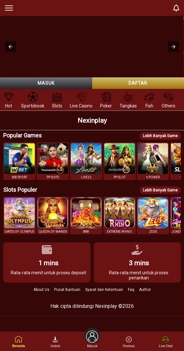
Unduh (55, 342)
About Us (41, 289)
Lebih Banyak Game (160, 136)
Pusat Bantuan (67, 289)
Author (145, 289)
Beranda (18, 341)
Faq (131, 289)
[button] (10, 46)
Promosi (129, 342)
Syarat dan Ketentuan (104, 289)
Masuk (46, 83)
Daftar (138, 83)
